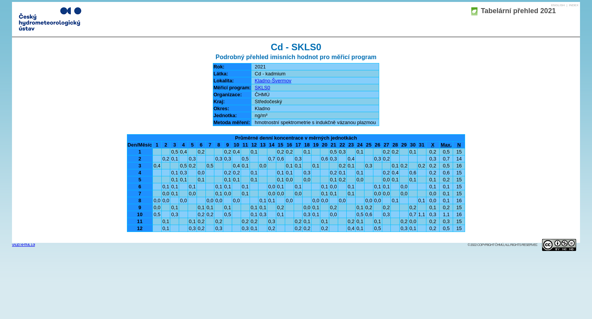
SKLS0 (262, 87)
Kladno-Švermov (273, 81)
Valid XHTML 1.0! (23, 245)
